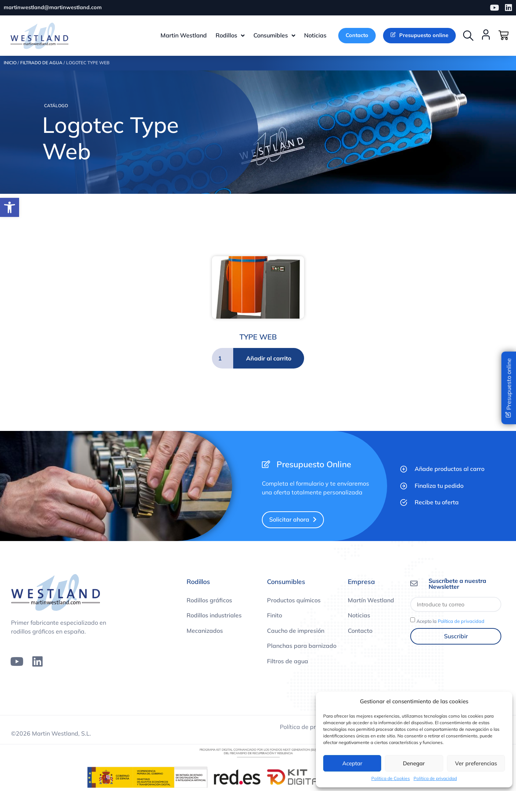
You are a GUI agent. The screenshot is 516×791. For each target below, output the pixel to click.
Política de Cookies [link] (390, 778)
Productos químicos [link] (294, 601)
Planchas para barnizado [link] (301, 646)
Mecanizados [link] (205, 631)
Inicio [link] (10, 63)
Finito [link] (274, 616)
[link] (9, 207)
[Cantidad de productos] (222, 359)
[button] (468, 36)
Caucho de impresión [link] (295, 631)
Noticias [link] (359, 616)
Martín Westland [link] (371, 601)
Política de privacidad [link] (435, 778)
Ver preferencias (476, 763)
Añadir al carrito (268, 359)
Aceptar (352, 763)
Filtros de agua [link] (287, 662)
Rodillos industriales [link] (214, 616)
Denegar (414, 763)
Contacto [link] (360, 631)
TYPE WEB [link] (258, 337)
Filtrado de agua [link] (41, 63)
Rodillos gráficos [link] (209, 601)
